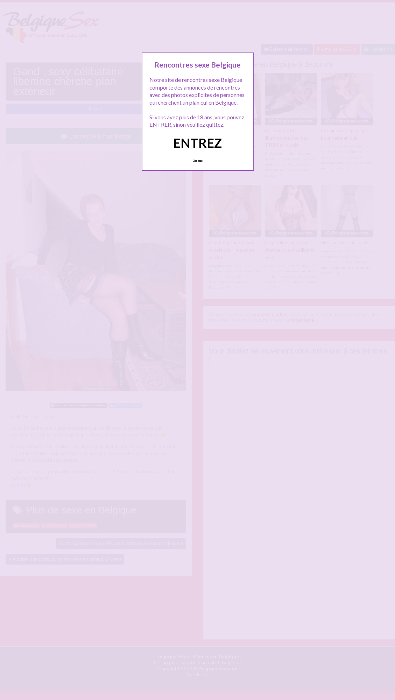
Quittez (197, 160)
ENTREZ (197, 142)
